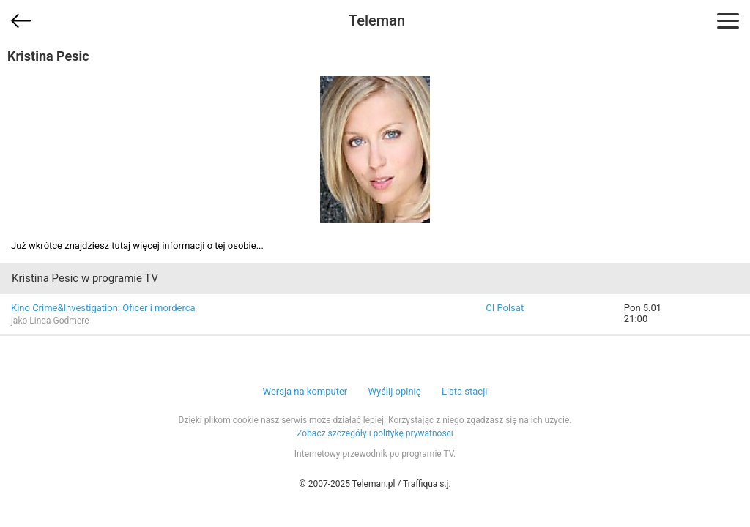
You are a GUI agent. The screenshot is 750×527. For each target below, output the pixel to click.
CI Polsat (505, 307)
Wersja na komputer (305, 391)
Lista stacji (465, 391)
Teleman (377, 20)
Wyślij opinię (394, 391)
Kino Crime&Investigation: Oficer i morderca (103, 307)
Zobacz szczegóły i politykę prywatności (375, 433)
